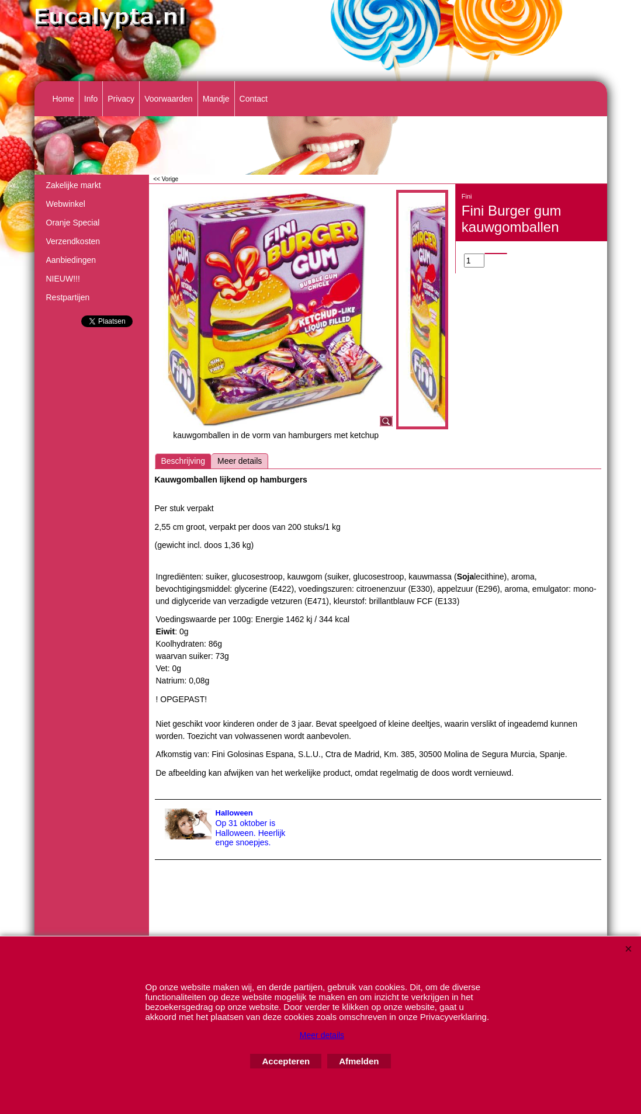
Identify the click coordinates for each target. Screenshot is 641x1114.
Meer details (239, 461)
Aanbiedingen (71, 260)
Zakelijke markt (73, 185)
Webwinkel (65, 204)
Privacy (121, 98)
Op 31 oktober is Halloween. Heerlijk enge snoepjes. (251, 833)
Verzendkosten (73, 241)
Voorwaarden (168, 98)
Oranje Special (73, 222)
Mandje (216, 98)
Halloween (234, 812)
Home (63, 98)
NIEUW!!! (63, 278)
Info (91, 98)
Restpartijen (68, 297)
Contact (254, 98)
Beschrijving (183, 461)
